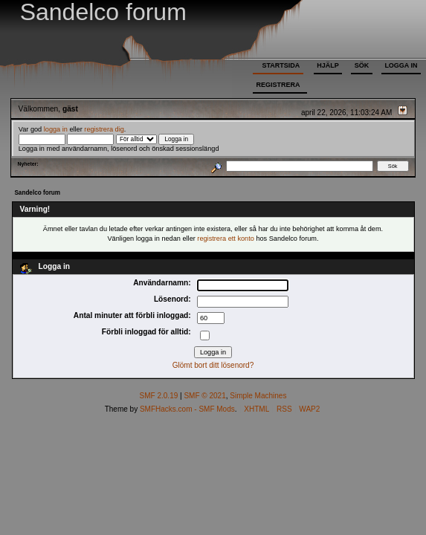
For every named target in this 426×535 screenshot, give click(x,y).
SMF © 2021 (204, 396)
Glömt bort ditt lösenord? (213, 365)
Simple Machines (258, 396)
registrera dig (104, 129)
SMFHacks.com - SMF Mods (187, 409)
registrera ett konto (225, 238)
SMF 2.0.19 (159, 396)
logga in (56, 129)
